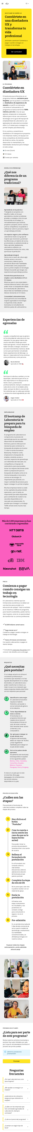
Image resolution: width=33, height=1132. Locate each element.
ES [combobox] (26, 3)
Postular (16, 1061)
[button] (16, 1080)
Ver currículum (16, 52)
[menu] (2, 3)
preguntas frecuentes (19, 650)
